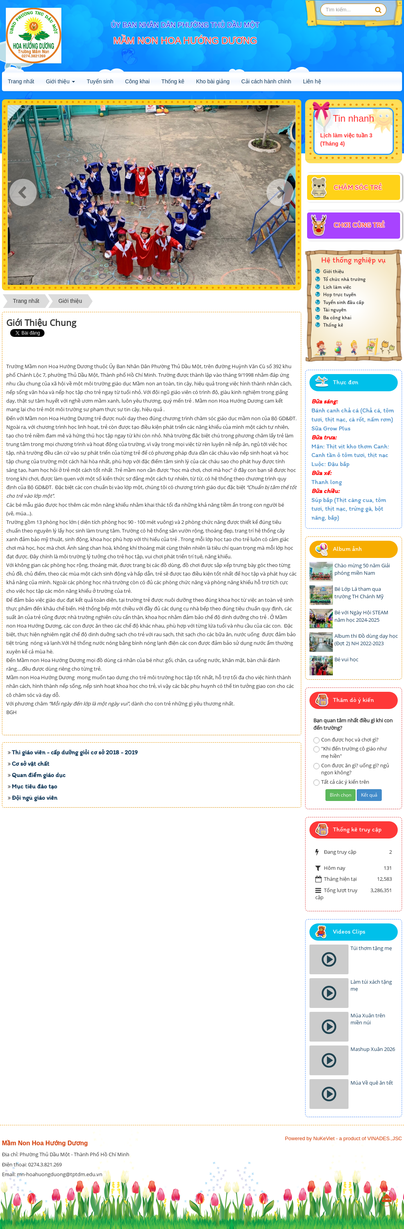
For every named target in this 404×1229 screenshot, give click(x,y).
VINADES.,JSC (384, 1138)
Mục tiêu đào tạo (34, 886)
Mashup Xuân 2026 (372, 1049)
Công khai (137, 81)
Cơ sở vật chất (30, 863)
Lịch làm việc (337, 287)
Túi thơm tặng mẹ (371, 948)
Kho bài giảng (213, 81)
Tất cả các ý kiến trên (341, 782)
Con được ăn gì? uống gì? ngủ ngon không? (351, 769)
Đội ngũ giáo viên (34, 897)
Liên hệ (312, 81)
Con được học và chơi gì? (346, 739)
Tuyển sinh (100, 81)
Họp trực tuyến (339, 294)
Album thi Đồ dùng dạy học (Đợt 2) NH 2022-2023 (366, 639)
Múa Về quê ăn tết (371, 1082)
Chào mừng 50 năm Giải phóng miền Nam (362, 569)
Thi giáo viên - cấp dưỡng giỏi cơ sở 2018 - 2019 (75, 852)
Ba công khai (337, 317)
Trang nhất (21, 81)
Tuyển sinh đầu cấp (343, 302)
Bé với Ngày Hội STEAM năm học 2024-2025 (361, 616)
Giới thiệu (60, 83)
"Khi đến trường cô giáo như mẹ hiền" (350, 752)
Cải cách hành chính (266, 81)
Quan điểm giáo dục (39, 874)
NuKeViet (324, 1138)
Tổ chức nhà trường (344, 279)
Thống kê (172, 81)
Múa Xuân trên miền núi (367, 1019)
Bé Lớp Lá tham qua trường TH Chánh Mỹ (359, 592)
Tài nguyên (334, 310)
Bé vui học (346, 659)
